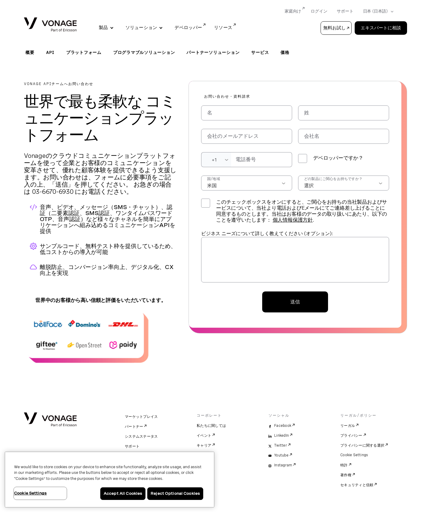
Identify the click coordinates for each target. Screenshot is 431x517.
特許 (344, 465)
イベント (204, 435)
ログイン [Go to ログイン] (319, 11)
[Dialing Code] (216, 159)
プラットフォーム (83, 52)
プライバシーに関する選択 (362, 445)
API (50, 52)
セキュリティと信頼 (356, 485)
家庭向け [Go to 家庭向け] (293, 11)
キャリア (204, 445)
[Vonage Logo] (50, 25)
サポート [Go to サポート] (345, 11)
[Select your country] (376, 11)
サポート (132, 446)
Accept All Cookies (123, 493)
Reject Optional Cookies (175, 493)
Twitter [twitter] (280, 445)
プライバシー (351, 435)
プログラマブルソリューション (144, 52)
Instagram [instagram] (283, 465)
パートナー (134, 426)
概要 (29, 52)
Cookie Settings (354, 455)
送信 (295, 302)
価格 (284, 52)
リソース (223, 27)
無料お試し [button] (334, 28)
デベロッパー (188, 27)
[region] (109, 479)
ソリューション (141, 27)
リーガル (347, 426)
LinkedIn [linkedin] (281, 435)
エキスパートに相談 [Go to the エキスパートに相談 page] (381, 28)
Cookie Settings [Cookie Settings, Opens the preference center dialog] (30, 493)
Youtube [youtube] (281, 455)
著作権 (345, 475)
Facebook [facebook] (282, 426)
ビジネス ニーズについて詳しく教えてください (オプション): (267, 233)
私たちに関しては (211, 426)
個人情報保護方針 (293, 220)
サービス (260, 52)
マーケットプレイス (141, 417)
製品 (103, 27)
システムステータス (141, 436)
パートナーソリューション (212, 52)
